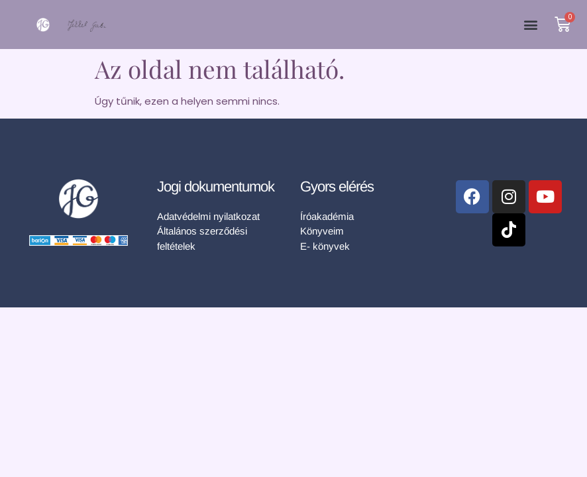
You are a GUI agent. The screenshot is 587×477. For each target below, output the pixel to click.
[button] (530, 25)
